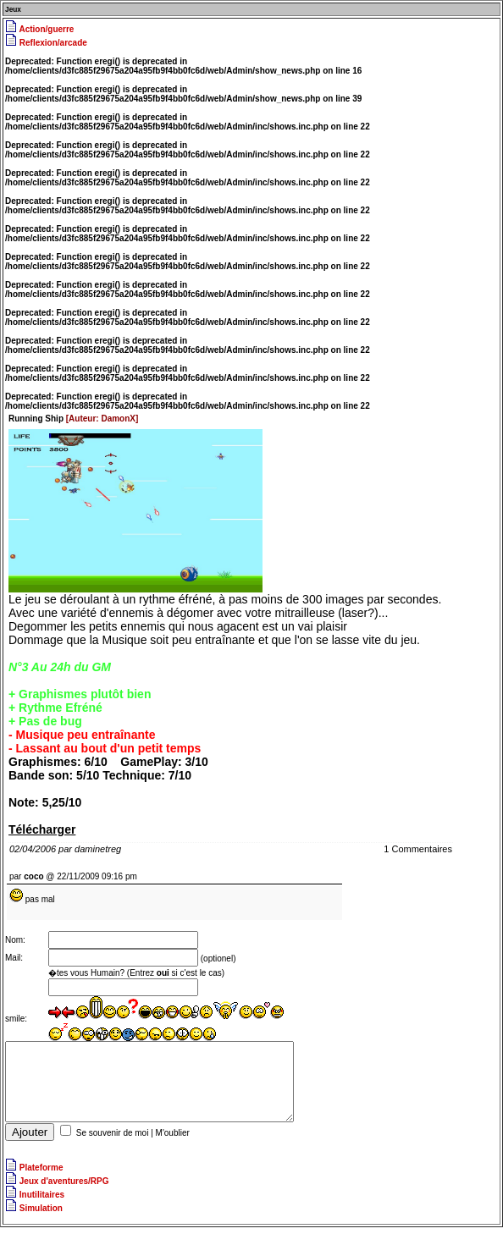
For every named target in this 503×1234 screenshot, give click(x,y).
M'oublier (173, 1139)
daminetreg (98, 849)
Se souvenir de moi (112, 1139)
